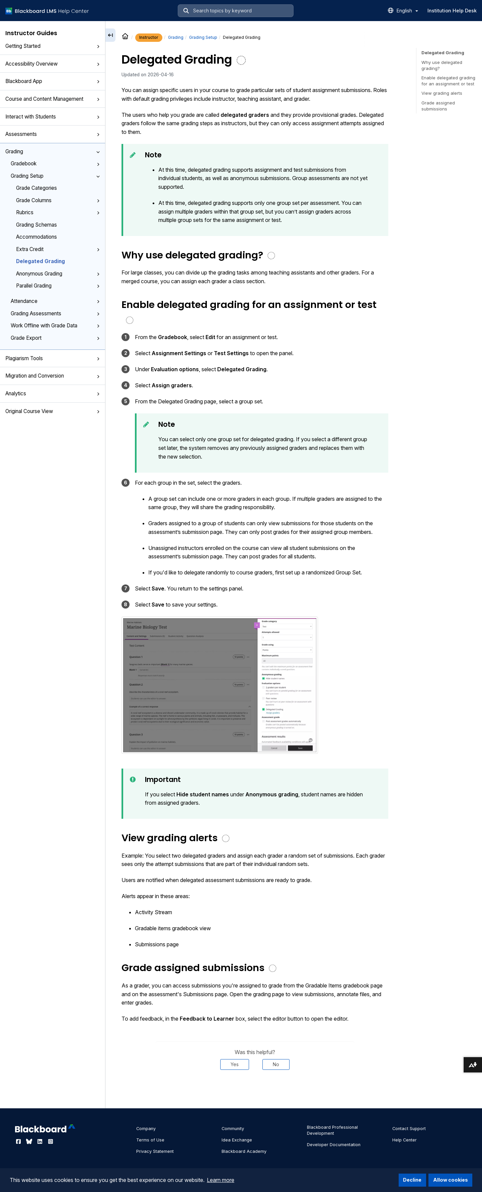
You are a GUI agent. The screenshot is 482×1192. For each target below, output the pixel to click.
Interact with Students (52, 116)
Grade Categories (36, 188)
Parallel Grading (58, 286)
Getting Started (52, 46)
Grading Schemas (36, 225)
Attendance (55, 301)
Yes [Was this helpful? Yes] (235, 1064)
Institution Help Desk (452, 10)
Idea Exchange (237, 1139)
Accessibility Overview (52, 64)
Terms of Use (150, 1139)
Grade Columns (58, 200)
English (407, 10)
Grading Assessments (55, 313)
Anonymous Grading (58, 273)
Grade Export (55, 338)
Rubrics (58, 212)
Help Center (404, 1139)
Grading (52, 151)
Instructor (148, 37)
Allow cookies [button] (450, 1180)
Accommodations (36, 237)
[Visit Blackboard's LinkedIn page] (40, 1141)
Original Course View (52, 411)
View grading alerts (441, 93)
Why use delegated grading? (441, 65)
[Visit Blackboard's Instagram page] (50, 1141)
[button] (98, 46)
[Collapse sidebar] (110, 35)
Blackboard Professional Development (332, 1130)
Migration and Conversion (52, 376)
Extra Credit (58, 249)
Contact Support (409, 1128)
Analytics (52, 393)
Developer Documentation (333, 1144)
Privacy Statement (155, 1151)
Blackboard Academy (244, 1151)
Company (146, 1128)
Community (233, 1128)
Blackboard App (52, 81)
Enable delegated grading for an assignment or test (448, 80)
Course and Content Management (52, 99)
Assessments (52, 134)
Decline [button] (412, 1180)
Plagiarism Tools (52, 358)
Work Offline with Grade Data (55, 325)
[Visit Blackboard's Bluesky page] (30, 1141)
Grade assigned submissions (438, 105)
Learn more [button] (220, 1180)
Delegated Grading (40, 261)
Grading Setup (55, 176)
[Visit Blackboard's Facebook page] (19, 1141)
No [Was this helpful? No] (276, 1064)
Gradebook (55, 163)
